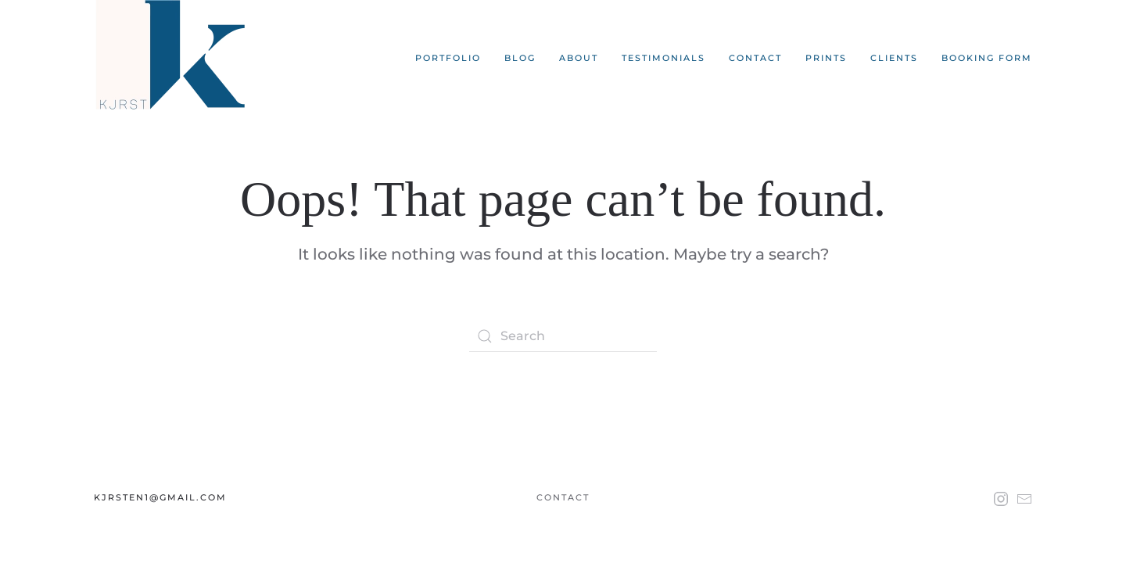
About (578, 57)
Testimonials (663, 57)
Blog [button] (520, 57)
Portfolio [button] (448, 57)
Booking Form (986, 57)
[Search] (563, 336)
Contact (755, 57)
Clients (894, 57)
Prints (826, 57)
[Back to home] (173, 58)
